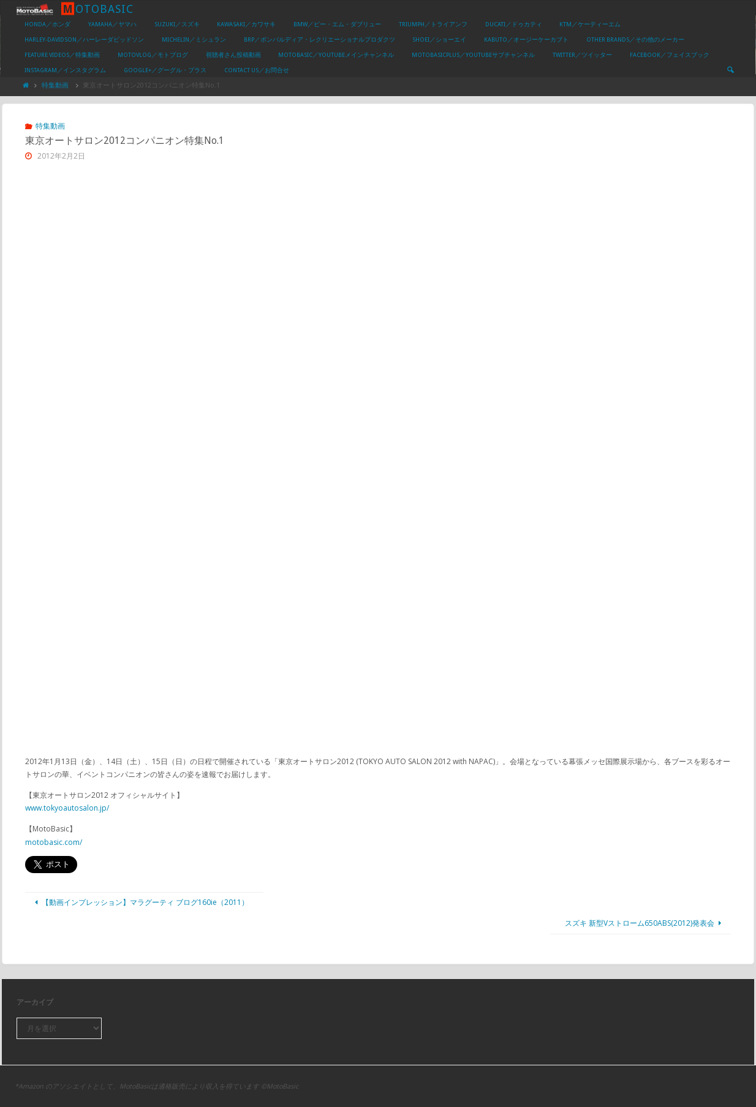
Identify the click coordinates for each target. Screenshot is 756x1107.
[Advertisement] (378, 264)
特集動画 (55, 84)
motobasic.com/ (53, 842)
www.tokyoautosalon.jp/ (67, 808)
